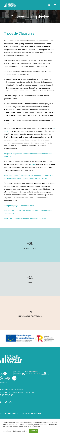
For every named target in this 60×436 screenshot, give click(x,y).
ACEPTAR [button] (33, 431)
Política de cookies (20, 431)
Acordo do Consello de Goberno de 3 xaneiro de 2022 (25, 218)
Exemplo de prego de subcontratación (19, 205)
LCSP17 (33, 164)
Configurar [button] (7, 431)
